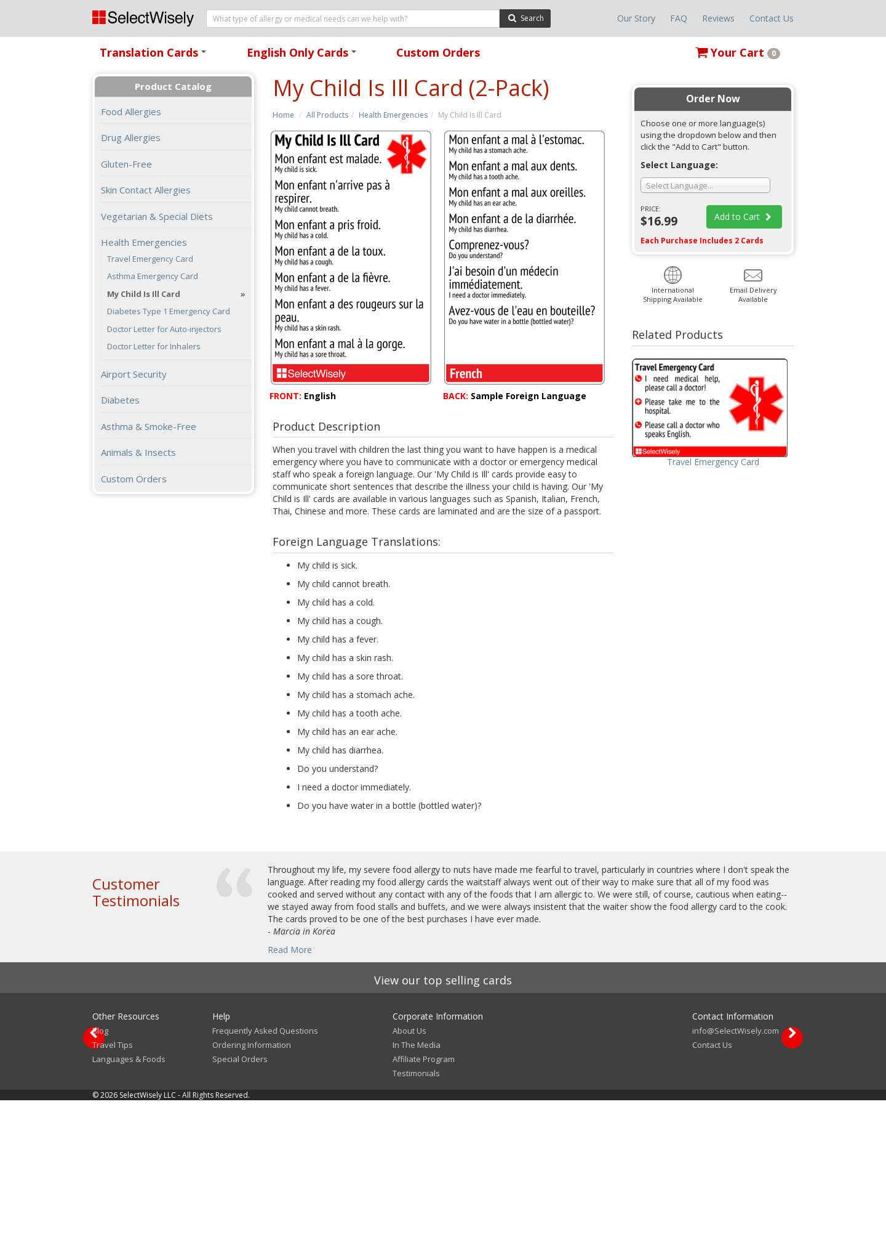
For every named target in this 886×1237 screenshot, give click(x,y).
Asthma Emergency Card (152, 276)
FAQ (678, 18)
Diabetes (120, 400)
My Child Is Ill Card (143, 294)
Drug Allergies (131, 137)
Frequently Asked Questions (265, 1167)
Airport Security (134, 374)
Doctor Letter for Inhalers (154, 346)
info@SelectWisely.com (735, 1167)
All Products (327, 115)
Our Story (636, 18)
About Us (409, 1167)
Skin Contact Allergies (146, 190)
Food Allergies (131, 111)
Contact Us (771, 18)
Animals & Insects (138, 452)
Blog (100, 1167)
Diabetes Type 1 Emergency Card (168, 311)
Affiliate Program (424, 1195)
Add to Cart (744, 216)
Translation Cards (155, 56)
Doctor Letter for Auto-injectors (164, 329)
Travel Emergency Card (150, 259)
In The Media (417, 1181)
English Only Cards (304, 56)
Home (283, 115)
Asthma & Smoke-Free (148, 426)
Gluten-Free (126, 164)
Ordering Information (251, 1181)
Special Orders (240, 1195)
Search (525, 17)
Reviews (718, 18)
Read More (290, 949)
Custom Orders (438, 52)
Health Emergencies (393, 115)
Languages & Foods (129, 1195)
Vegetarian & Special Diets (157, 216)
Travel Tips (112, 1181)
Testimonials (416, 1209)
